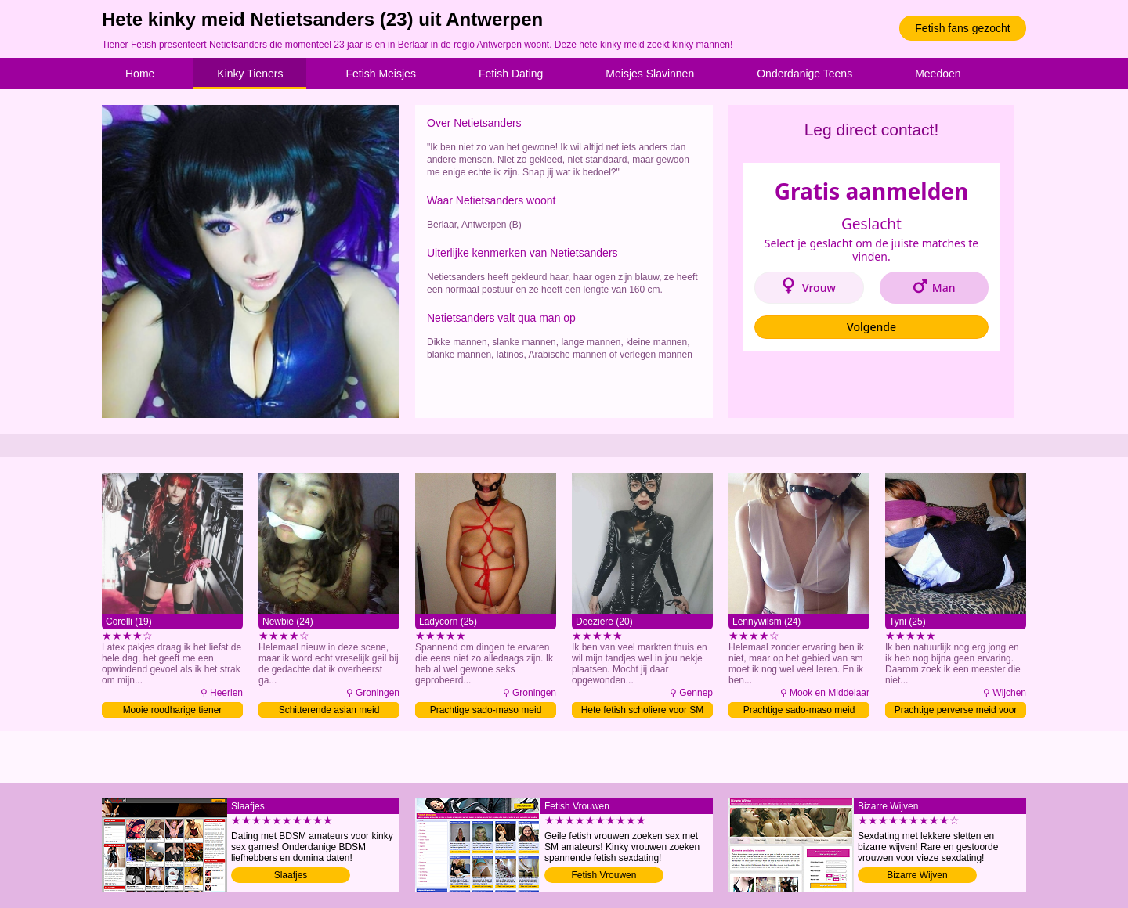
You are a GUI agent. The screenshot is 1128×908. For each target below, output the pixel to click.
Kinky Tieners (250, 73)
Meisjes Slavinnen (650, 73)
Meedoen (937, 73)
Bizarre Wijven (917, 875)
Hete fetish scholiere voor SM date (642, 711)
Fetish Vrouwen (604, 875)
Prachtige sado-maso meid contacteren (799, 711)
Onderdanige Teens (804, 73)
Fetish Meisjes (380, 73)
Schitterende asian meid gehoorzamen (329, 711)
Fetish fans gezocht (962, 28)
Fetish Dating (511, 73)
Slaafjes (291, 875)
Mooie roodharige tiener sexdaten (172, 711)
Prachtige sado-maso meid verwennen (486, 711)
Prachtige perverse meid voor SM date (956, 711)
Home (139, 73)
